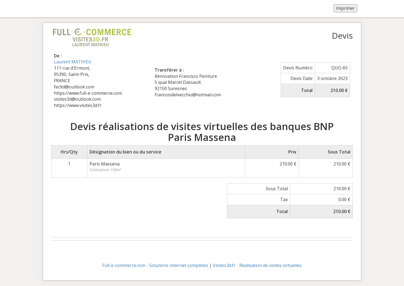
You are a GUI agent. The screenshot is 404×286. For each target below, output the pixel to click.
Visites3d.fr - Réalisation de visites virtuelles (257, 265)
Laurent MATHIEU (72, 62)
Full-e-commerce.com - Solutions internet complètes (155, 265)
